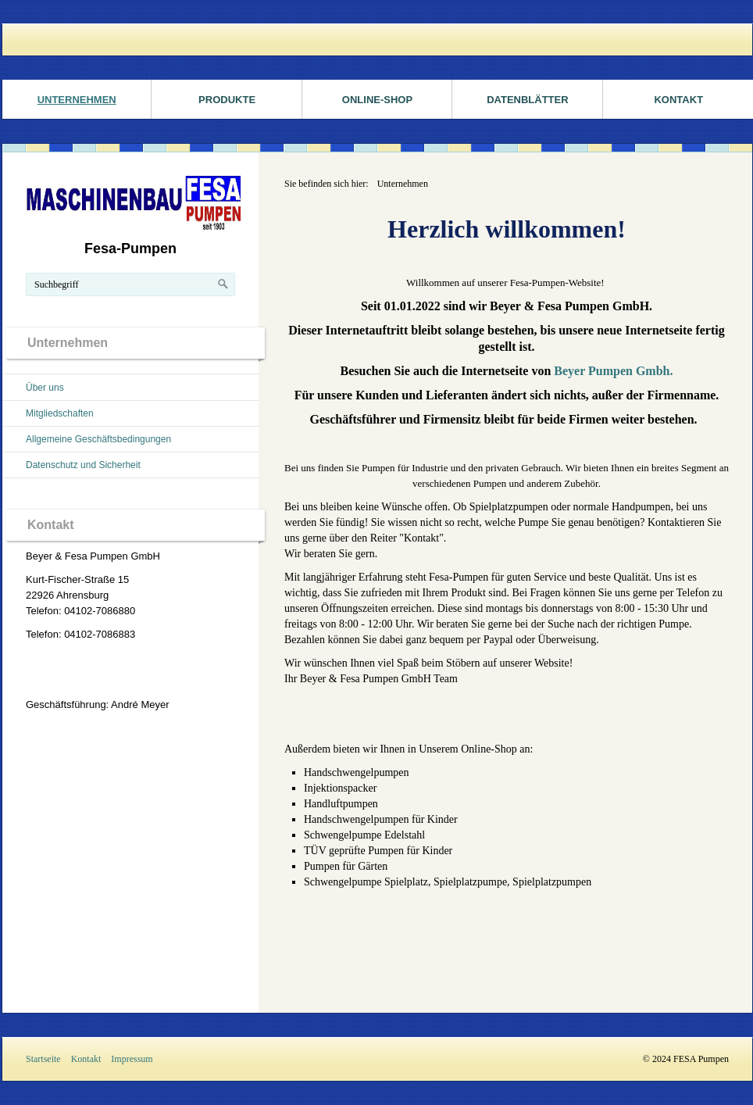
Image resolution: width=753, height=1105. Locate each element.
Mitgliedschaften (60, 413)
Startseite (43, 1058)
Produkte (226, 99)
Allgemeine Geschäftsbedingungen (98, 439)
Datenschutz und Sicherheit (83, 465)
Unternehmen (76, 99)
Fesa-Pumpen (130, 248)
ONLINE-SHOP (377, 99)
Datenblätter (527, 99)
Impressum (131, 1058)
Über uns (45, 387)
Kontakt (86, 1058)
